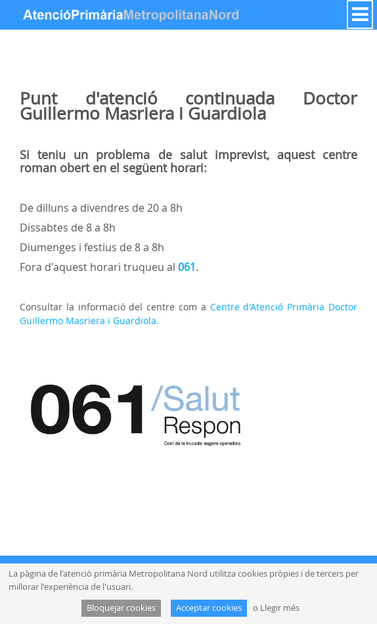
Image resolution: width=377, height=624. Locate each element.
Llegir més (279, 607)
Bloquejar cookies (121, 607)
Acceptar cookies (209, 607)
